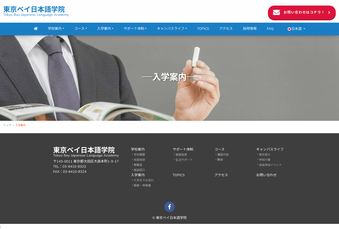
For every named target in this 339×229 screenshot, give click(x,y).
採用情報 (250, 28)
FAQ (270, 28)
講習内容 (223, 155)
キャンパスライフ (170, 28)
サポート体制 (134, 28)
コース (79, 28)
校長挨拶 (139, 160)
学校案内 (55, 28)
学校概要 (139, 155)
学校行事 (264, 160)
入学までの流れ (144, 180)
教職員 (138, 165)
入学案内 (104, 28)
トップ (7, 125)
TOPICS (203, 28)
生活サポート (184, 160)
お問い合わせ (266, 175)
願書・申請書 (142, 186)
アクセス (226, 28)
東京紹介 (264, 155)
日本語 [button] (295, 29)
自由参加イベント (270, 165)
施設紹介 (139, 170)
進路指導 (181, 155)
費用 (220, 160)
